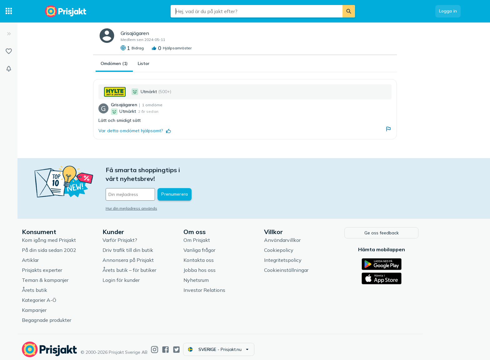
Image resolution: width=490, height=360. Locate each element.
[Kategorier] (9, 11)
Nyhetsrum (221, 275)
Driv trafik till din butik (153, 245)
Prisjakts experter (67, 265)
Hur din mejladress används (156, 199)
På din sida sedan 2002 (74, 245)
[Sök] (348, 11)
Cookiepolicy (303, 245)
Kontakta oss (223, 255)
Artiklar (55, 255)
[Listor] (8, 51)
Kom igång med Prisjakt (74, 235)
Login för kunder (146, 275)
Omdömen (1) (114, 63)
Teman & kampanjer (70, 275)
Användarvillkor (307, 235)
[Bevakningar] (8, 68)
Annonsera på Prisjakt (153, 255)
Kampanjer (59, 305)
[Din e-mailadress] (172, 185)
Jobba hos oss (224, 265)
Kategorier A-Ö (64, 295)
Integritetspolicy (308, 255)
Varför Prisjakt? (145, 235)
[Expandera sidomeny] (8, 34)
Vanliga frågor (224, 245)
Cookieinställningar (311, 265)
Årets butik (59, 285)
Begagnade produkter (71, 315)
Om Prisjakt (221, 235)
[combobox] (256, 11)
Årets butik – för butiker (154, 265)
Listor (143, 63)
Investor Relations (229, 285)
